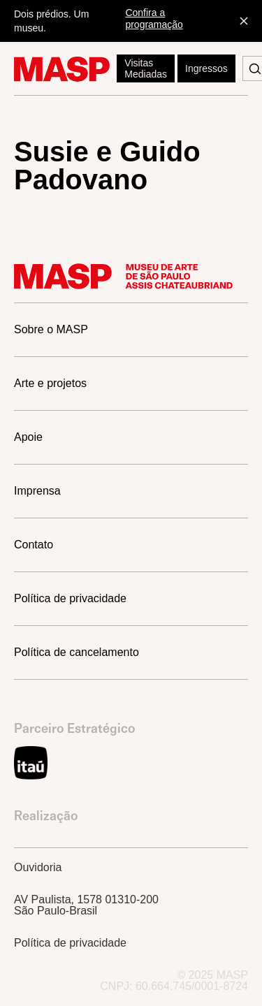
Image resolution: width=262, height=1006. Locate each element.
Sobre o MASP (51, 329)
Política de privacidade (70, 598)
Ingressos (206, 68)
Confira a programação (154, 18)
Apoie (28, 437)
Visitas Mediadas (145, 68)
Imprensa (37, 491)
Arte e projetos (50, 383)
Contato (33, 545)
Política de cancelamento (76, 652)
